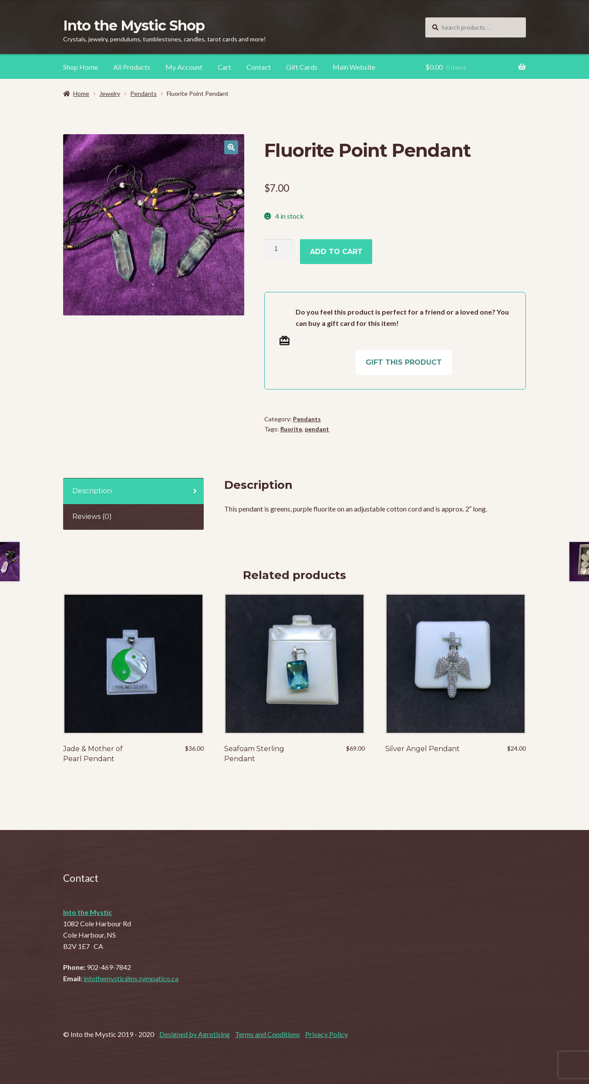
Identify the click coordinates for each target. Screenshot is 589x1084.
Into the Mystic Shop (134, 25)
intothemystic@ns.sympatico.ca (131, 978)
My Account (183, 67)
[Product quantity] (279, 249)
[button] (231, 147)
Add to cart (336, 251)
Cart (224, 67)
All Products (131, 67)
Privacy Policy (326, 1034)
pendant (317, 429)
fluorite (291, 429)
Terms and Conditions (267, 1034)
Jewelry (109, 93)
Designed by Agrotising (194, 1034)
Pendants (143, 93)
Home (81, 93)
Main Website (354, 67)
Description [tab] (92, 491)
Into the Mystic (87, 912)
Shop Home (80, 67)
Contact (258, 67)
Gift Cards (301, 67)
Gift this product (404, 362)
